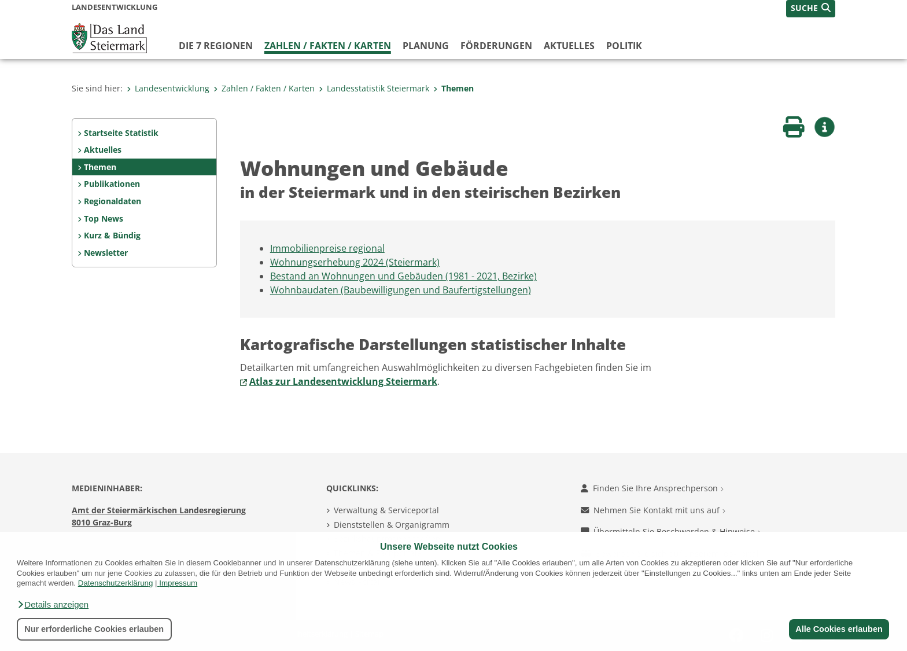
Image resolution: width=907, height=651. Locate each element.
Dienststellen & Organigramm (391, 524)
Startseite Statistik (121, 132)
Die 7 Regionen (216, 45)
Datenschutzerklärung (115, 583)
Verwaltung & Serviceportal (386, 510)
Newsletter (106, 252)
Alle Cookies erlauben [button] (838, 629)
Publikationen (112, 183)
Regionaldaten (112, 201)
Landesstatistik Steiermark (374, 88)
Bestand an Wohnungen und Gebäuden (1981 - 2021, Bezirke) (403, 276)
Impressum (178, 583)
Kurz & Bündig (112, 235)
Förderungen (496, 45)
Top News (103, 218)
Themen (453, 88)
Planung (426, 45)
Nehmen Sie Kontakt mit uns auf (653, 510)
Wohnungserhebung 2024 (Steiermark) (355, 262)
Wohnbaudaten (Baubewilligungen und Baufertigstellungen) (400, 290)
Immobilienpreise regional (327, 248)
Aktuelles (569, 45)
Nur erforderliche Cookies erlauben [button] (94, 629)
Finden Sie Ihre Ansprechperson (652, 488)
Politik (624, 45)
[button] (53, 604)
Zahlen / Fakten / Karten (327, 45)
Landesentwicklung (168, 88)
